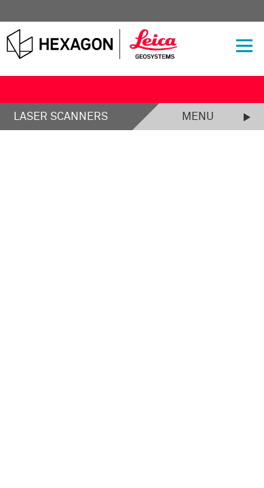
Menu (198, 116)
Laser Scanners (61, 116)
